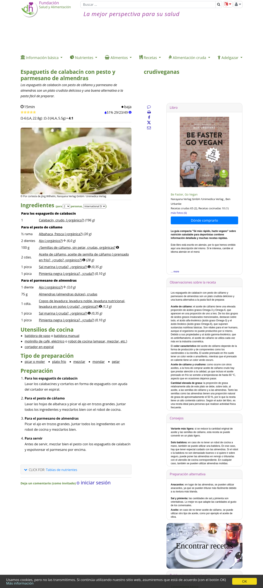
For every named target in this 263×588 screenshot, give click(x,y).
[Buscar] (148, 4)
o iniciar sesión (94, 482)
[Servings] (66, 206)
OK (244, 581)
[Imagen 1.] (76, 176)
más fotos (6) (179, 213)
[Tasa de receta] (28, 112)
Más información (19, 583)
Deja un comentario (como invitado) (49, 483)
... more (175, 271)
